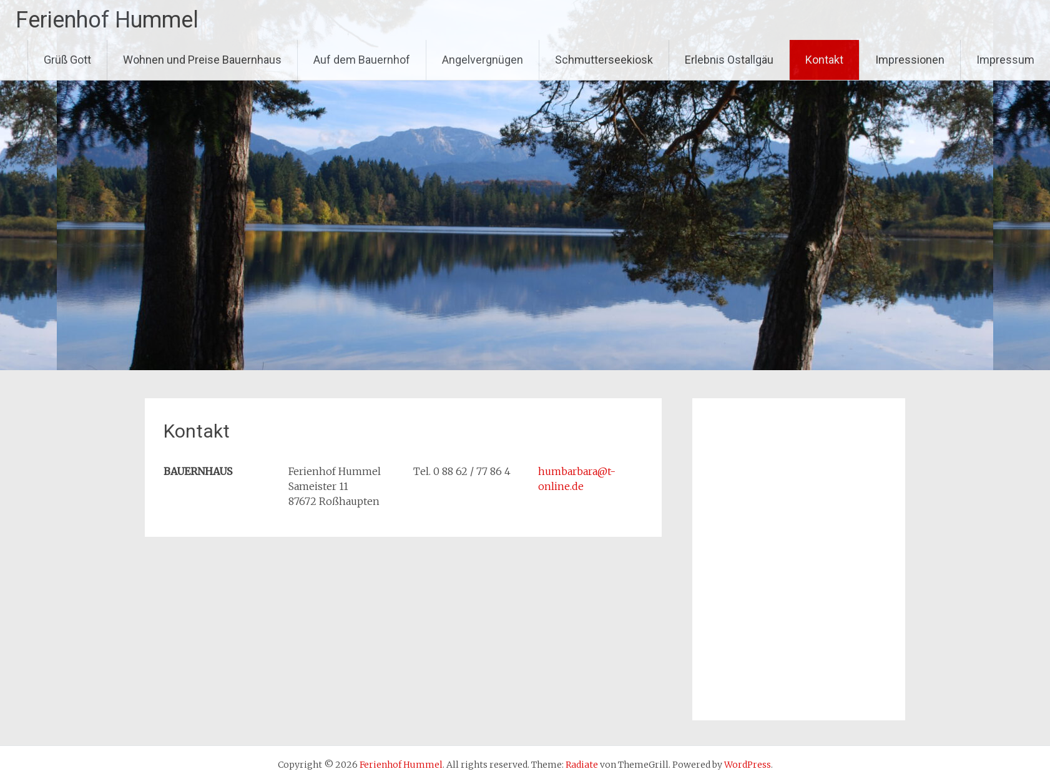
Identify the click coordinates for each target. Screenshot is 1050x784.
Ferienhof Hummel (107, 20)
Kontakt (824, 59)
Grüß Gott (67, 59)
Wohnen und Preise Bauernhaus (202, 59)
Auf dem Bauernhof (361, 59)
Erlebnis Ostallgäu (729, 59)
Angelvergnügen (482, 59)
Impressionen (910, 59)
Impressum (1005, 59)
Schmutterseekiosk (604, 59)
